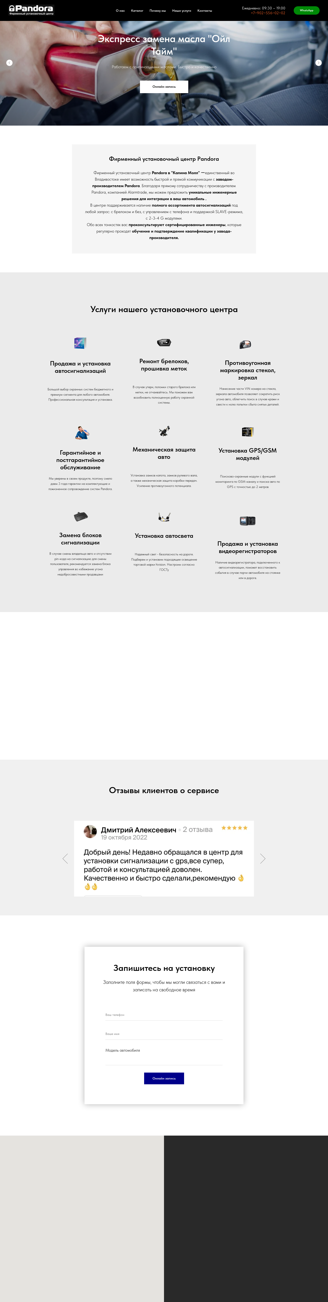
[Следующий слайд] (318, 63)
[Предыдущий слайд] (9, 63)
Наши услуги (181, 11)
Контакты (204, 11)
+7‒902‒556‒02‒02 (268, 13)
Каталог (137, 11)
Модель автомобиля (122, 1050)
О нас (120, 11)
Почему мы (158, 11)
